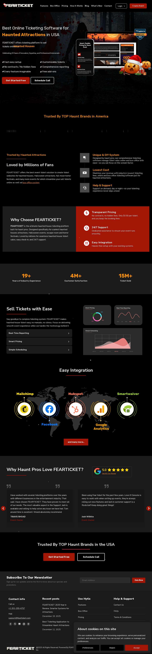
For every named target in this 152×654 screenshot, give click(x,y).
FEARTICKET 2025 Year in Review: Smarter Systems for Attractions (55, 608)
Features (82, 605)
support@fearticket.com (20, 618)
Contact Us (119, 605)
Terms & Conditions (122, 617)
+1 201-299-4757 (17, 608)
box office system (31, 182)
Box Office (82, 611)
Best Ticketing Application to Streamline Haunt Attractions (55, 623)
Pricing (81, 617)
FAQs (116, 611)
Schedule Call (42, 80)
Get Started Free (16, 80)
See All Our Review (109, 473)
